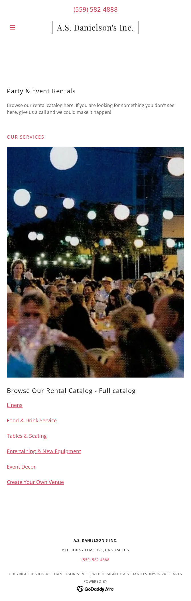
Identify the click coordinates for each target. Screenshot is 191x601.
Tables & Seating (27, 435)
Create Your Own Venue (35, 482)
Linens (15, 405)
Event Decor (21, 466)
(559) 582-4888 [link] (96, 9)
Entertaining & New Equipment (44, 451)
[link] (95, 27)
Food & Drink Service (32, 420)
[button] (20, 27)
